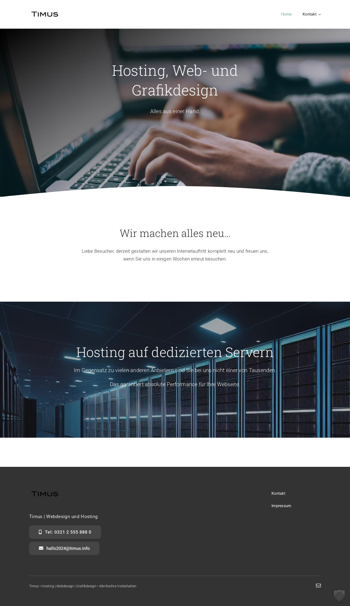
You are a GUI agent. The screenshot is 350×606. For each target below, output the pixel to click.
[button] (339, 595)
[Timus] (45, 11)
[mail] (318, 585)
